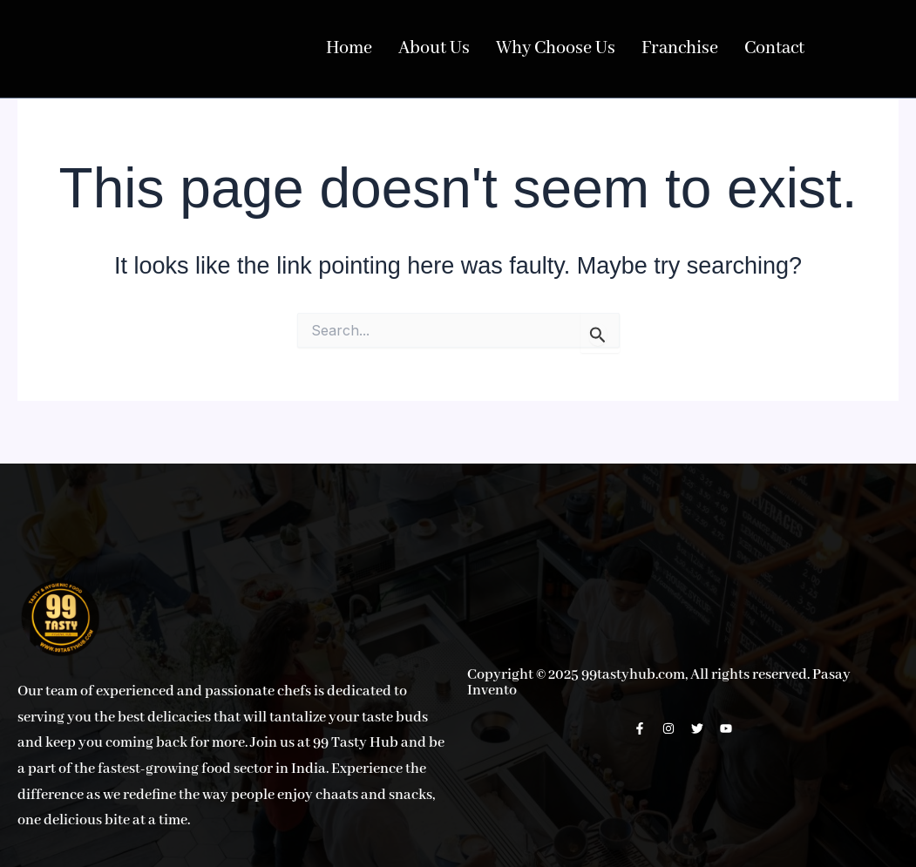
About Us (427, 48)
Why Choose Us (539, 48)
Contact (743, 48)
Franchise (655, 48)
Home (347, 48)
